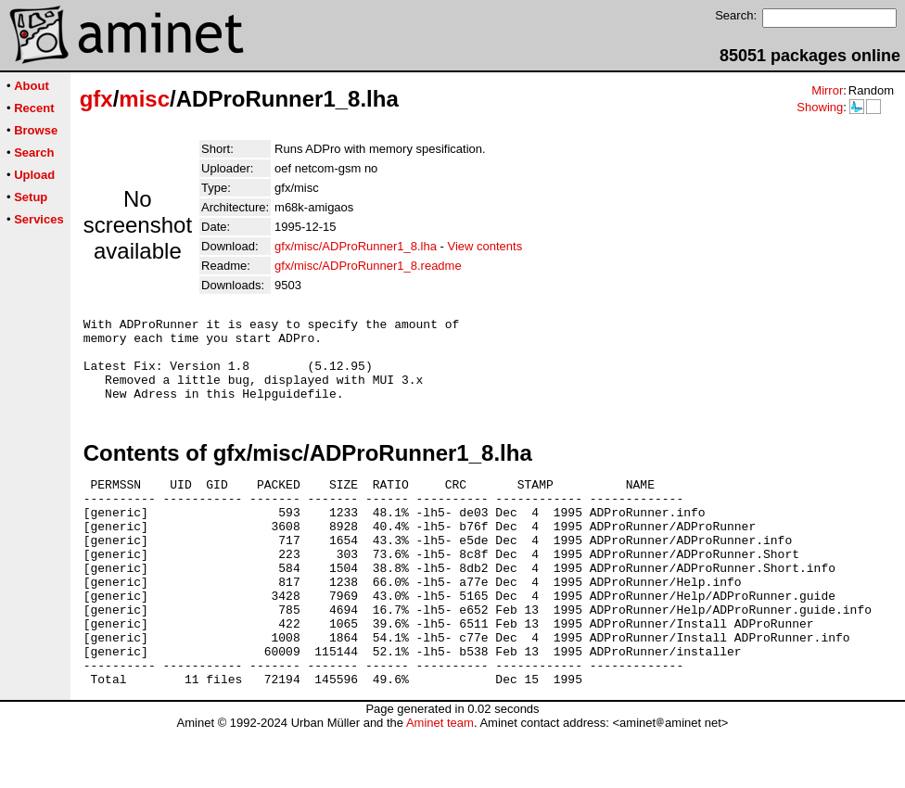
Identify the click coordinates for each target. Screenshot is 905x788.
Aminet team (440, 781)
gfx (96, 98)
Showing (820, 107)
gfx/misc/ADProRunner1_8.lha (355, 246)
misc (144, 98)
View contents (484, 246)
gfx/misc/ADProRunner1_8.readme (368, 266)
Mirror (827, 90)
